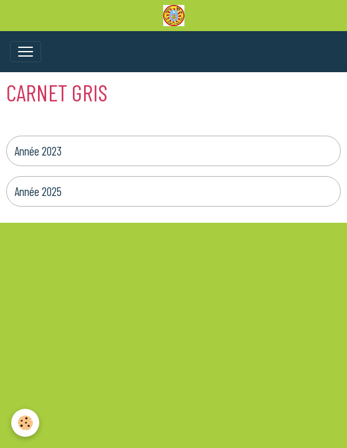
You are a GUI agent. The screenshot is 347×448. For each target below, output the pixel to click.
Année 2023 (38, 151)
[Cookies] (25, 423)
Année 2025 (38, 191)
